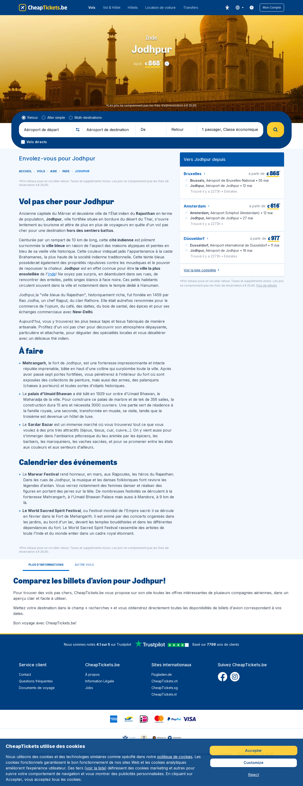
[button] (272, 8)
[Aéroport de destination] (108, 129)
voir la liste (95, 768)
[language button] (239, 7)
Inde (52, 274)
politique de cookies (174, 756)
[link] (251, 7)
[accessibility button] (227, 7)
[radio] (30, 117)
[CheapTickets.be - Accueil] (43, 7)
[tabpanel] (151, 600)
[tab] (46, 565)
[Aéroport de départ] (46, 129)
